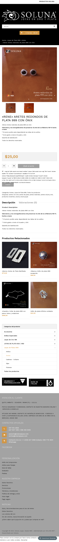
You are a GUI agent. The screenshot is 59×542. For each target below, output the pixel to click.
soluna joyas (24, 196)
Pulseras (9, 367)
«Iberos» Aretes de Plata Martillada (14, 271)
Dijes (7, 363)
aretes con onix (14, 194)
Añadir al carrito (28, 166)
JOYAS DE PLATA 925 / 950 (14, 344)
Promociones (6, 488)
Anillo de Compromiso (9, 462)
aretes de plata (24, 194)
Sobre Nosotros (7, 482)
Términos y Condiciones (10, 491)
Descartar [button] (24, 540)
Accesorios (8, 332)
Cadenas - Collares (12, 359)
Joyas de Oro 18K (10, 340)
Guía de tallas (6, 468)
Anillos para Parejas (8, 465)
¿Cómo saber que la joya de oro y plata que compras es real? (23, 519)
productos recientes (8, 196)
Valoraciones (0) (28, 202)
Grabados (5, 470)
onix (51, 194)
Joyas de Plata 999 (13, 40)
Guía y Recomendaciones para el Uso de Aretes (18, 508)
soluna (18, 196)
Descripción (8, 202)
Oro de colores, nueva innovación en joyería (16, 517)
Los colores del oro (8, 514)
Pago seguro (6, 499)
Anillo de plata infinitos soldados (42, 311)
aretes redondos (35, 194)
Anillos (8, 351)
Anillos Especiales (10, 336)
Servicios (5, 485)
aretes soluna (45, 194)
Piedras (4, 473)
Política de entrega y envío (11, 493)
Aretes (24, 40)
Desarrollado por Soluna (10, 533)
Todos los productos (33, 192)
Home (4, 40)
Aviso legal (5, 496)
